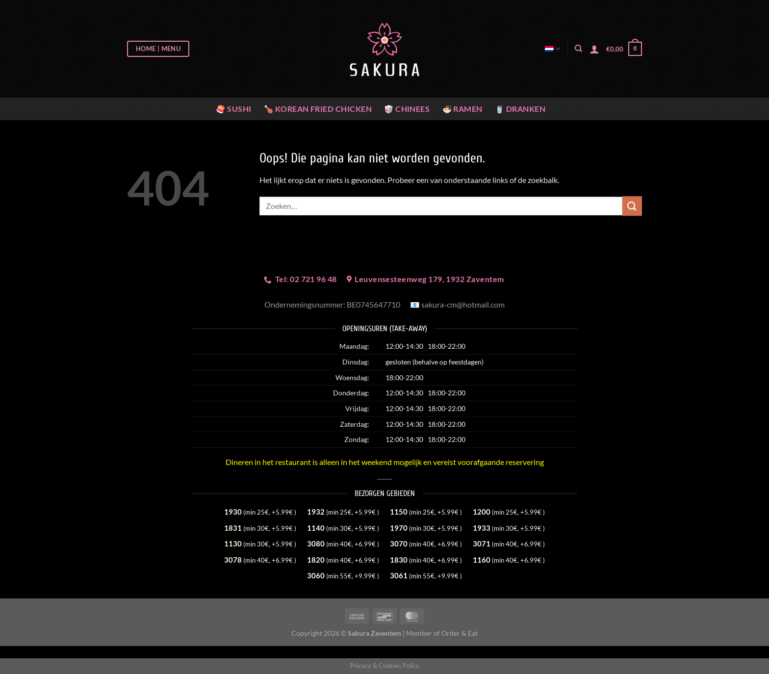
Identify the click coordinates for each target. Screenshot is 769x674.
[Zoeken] (578, 48)
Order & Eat (459, 633)
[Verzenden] (632, 205)
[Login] (594, 49)
